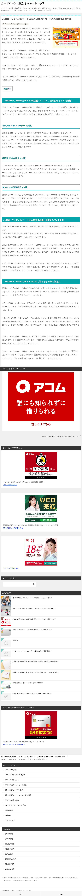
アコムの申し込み (11, 770)
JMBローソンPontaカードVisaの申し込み (15, 24)
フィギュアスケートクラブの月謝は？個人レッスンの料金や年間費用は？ (34, 608)
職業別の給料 (9, 849)
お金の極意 (9, 834)
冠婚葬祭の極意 (10, 859)
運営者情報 (9, 810)
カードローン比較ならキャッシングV (22, 3)
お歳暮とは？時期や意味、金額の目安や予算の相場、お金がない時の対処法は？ (36, 672)
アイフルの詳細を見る (11, 568)
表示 (9, 89)
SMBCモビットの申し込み (14, 790)
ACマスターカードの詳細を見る (14, 744)
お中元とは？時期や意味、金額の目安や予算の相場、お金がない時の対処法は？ (36, 661)
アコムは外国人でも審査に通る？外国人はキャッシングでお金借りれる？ (34, 619)
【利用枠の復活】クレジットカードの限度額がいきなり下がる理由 (32, 598)
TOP (18, 756)
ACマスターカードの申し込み (15, 805)
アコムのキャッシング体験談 (15, 775)
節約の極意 (9, 839)
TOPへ (61, 893)
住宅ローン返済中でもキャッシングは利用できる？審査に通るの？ (32, 693)
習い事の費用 (9, 864)
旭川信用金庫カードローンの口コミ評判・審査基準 (28, 683)
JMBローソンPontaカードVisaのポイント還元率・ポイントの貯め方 (61, 436)
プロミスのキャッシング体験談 (16, 785)
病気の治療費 (9, 869)
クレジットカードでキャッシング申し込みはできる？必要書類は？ (32, 651)
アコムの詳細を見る (10, 485)
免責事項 (15, 640)
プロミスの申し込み (12, 780)
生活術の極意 (9, 844)
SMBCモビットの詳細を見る (13, 528)
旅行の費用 (9, 854)
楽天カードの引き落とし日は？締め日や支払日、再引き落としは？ (32, 630)
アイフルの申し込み (12, 800)
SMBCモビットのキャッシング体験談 (18, 795)
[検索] (19, 584)
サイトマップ (9, 820)
